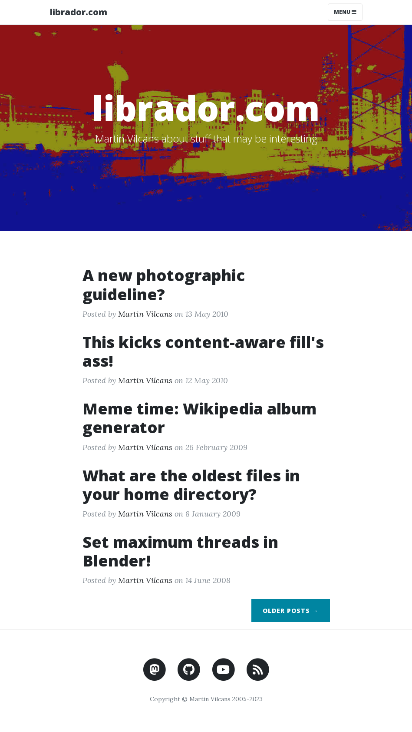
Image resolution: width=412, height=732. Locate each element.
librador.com (78, 12)
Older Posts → (291, 610)
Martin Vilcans (145, 314)
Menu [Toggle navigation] (345, 12)
